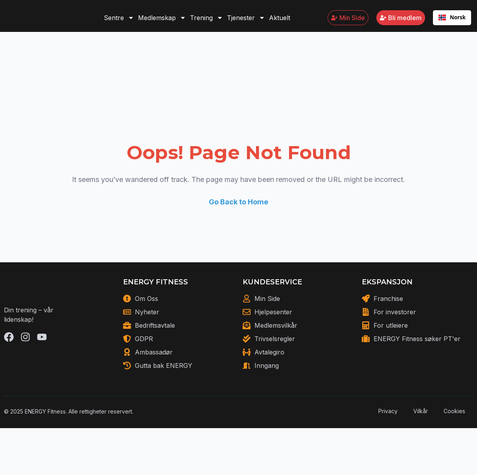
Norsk (451, 21)
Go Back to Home (238, 216)
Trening (206, 22)
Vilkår (420, 434)
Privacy (388, 434)
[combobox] (452, 21)
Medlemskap (162, 22)
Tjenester (246, 22)
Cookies (454, 434)
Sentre (119, 22)
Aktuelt (279, 22)
